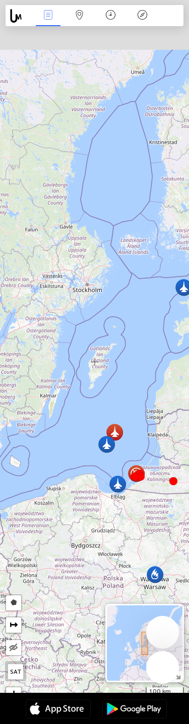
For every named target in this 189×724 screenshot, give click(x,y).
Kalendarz (110, 16)
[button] (141, 477)
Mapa (80, 16)
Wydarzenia (48, 16)
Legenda (142, 16)
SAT (16, 671)
